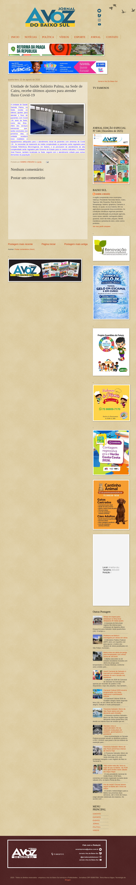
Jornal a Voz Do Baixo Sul (107, 81)
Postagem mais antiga (75, 244)
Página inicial (48, 244)
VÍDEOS (64, 37)
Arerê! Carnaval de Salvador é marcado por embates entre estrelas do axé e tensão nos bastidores (115, 674)
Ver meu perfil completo (101, 226)
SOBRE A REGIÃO (102, 194)
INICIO (15, 37)
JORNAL (96, 37)
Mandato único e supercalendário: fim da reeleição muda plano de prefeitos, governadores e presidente (113, 730)
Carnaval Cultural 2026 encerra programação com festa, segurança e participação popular (115, 693)
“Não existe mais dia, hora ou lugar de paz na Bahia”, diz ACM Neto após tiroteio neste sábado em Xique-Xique (116, 769)
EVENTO (96, 820)
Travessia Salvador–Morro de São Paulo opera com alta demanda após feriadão (114, 711)
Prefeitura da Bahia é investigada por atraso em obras (116, 636)
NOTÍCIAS (31, 37)
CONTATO (112, 37)
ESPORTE (79, 37)
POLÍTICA (48, 37)
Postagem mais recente (20, 244)
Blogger (68, 880)
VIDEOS (96, 830)
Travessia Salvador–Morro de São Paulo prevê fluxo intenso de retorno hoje (115, 749)
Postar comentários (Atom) (25, 249)
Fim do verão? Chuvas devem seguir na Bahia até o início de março (115, 787)
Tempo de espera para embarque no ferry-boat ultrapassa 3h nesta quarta (113, 619)
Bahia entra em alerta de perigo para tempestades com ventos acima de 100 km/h (115, 654)
